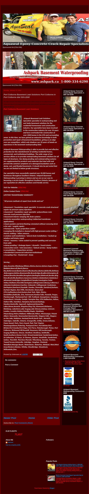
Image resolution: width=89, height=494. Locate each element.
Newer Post (10, 418)
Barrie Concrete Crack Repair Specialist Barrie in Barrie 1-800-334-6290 (69, 476)
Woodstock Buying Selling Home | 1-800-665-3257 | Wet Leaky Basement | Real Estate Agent (75, 362)
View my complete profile (13, 445)
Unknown (10, 442)
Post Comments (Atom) (24, 423)
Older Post (53, 418)
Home (32, 418)
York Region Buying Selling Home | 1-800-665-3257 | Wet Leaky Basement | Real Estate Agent (69, 465)
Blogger (52, 488)
